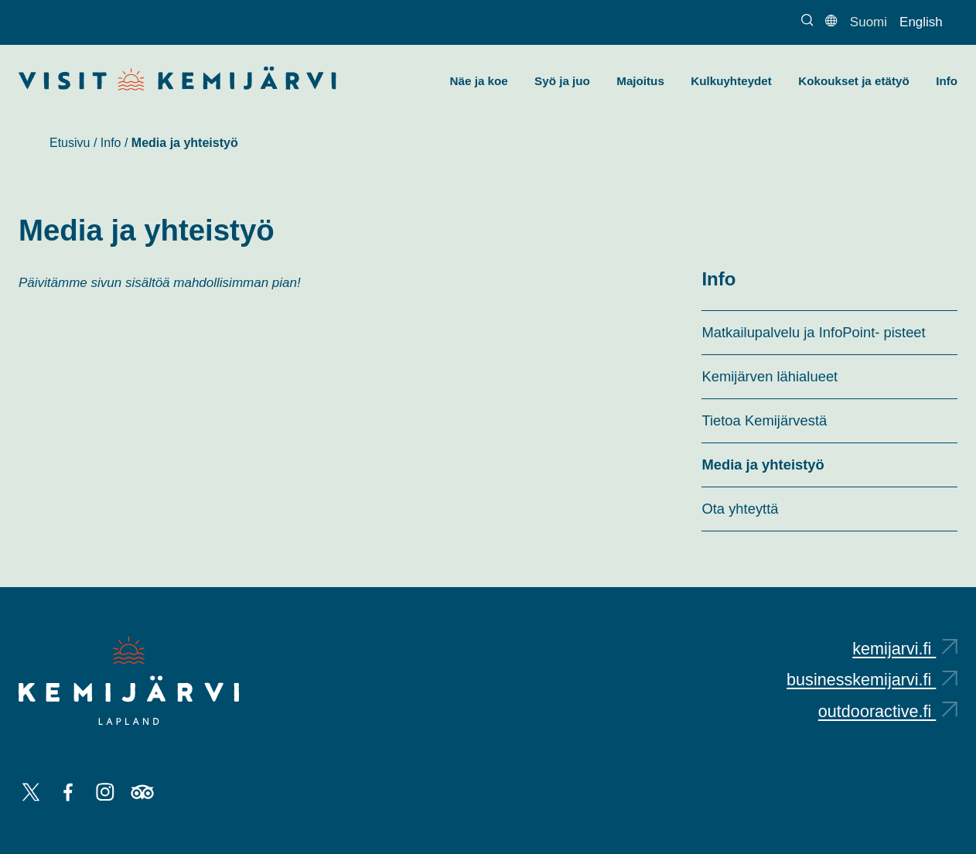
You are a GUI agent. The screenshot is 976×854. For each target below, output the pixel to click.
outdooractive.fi (887, 711)
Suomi (868, 22)
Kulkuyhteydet (731, 80)
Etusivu (69, 142)
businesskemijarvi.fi (872, 679)
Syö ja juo (562, 80)
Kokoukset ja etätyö (853, 80)
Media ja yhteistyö (762, 464)
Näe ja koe (479, 80)
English (921, 22)
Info (946, 80)
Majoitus (640, 80)
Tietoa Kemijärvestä (764, 420)
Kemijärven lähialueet (769, 376)
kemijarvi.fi (904, 648)
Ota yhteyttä (739, 508)
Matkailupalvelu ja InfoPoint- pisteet (813, 332)
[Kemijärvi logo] (129, 681)
